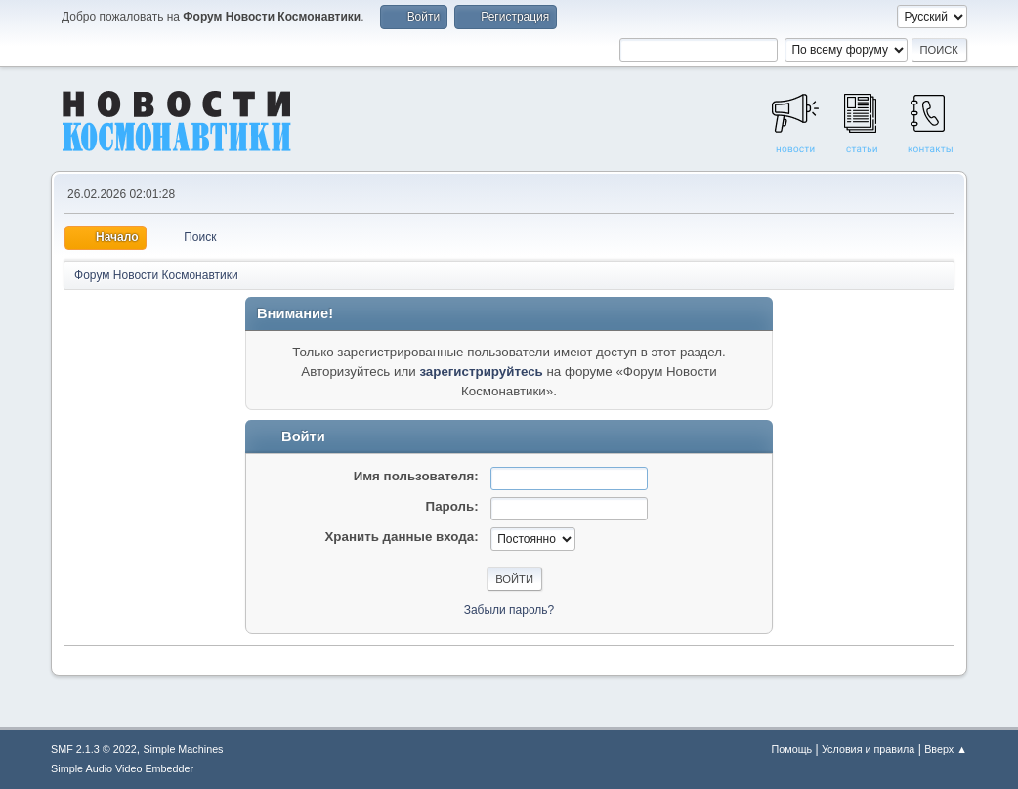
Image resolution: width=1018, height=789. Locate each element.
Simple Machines (183, 749)
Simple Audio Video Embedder (122, 768)
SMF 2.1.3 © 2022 (94, 749)
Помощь (792, 749)
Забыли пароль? (509, 610)
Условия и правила (868, 749)
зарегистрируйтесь (480, 371)
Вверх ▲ (945, 749)
